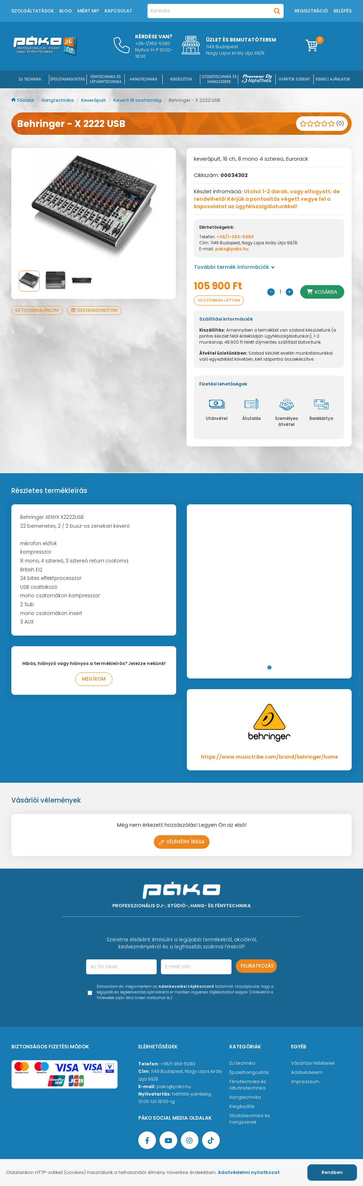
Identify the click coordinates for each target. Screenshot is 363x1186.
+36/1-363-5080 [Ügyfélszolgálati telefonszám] (177, 1064)
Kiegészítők (242, 1106)
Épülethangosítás (249, 1072)
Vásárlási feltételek (313, 1063)
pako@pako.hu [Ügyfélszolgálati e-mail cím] (174, 1087)
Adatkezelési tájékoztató (186, 986)
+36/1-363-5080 (235, 237)
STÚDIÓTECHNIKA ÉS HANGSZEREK (219, 79)
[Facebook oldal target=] (147, 1140)
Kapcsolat (118, 10)
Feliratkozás (257, 966)
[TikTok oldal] (211, 1140)
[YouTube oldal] (168, 1140)
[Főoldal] (45, 53)
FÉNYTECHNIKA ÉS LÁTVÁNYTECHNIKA (106, 79)
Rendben (332, 1172)
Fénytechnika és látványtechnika (247, 1085)
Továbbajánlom (37, 310)
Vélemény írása (182, 841)
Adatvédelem (307, 1072)
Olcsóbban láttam (219, 300)
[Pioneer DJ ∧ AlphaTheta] (257, 79)
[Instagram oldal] (190, 1140)
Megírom (94, 679)
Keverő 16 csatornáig (137, 100)
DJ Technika (30, 79)
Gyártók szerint (294, 79)
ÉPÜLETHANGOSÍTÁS (67, 79)
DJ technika (242, 1063)
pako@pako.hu (231, 249)
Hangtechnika (58, 100)
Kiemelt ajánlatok (332, 79)
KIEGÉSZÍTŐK (181, 79)
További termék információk (234, 267)
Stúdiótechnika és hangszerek (249, 1119)
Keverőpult (94, 100)
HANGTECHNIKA (143, 79)
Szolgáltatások (32, 10)
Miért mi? (88, 10)
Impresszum (305, 1082)
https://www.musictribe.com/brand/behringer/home (269, 757)
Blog (65, 10)
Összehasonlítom (94, 310)
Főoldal (23, 100)
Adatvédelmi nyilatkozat (249, 1172)
